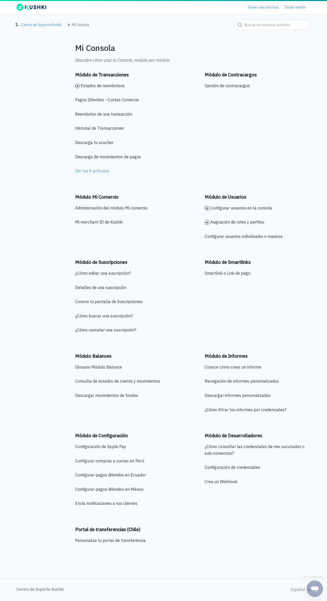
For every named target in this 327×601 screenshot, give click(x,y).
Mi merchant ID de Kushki (99, 222)
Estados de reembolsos (103, 85)
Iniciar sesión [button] (295, 7)
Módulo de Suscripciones (101, 262)
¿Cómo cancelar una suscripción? (105, 329)
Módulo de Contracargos (231, 75)
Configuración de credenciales (232, 467)
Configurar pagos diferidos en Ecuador (110, 474)
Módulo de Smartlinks (228, 262)
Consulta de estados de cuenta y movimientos (117, 381)
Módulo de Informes (226, 356)
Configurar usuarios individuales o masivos (244, 236)
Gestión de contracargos (227, 85)
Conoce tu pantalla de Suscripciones (109, 301)
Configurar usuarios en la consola (241, 207)
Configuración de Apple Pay (100, 446)
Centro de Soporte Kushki (41, 25)
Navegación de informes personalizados (242, 381)
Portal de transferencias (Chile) (107, 529)
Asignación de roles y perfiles (237, 222)
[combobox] (272, 25)
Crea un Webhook (221, 481)
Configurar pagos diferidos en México (109, 489)
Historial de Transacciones (99, 128)
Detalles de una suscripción (100, 287)
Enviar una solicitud (263, 7)
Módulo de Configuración (101, 436)
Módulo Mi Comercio (97, 197)
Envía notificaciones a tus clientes (106, 503)
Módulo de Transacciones (102, 75)
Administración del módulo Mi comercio (111, 207)
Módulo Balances (93, 356)
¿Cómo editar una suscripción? (103, 273)
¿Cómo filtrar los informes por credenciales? (245, 409)
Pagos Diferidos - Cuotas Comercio (107, 99)
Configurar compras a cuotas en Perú (109, 460)
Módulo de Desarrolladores (233, 436)
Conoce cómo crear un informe (233, 367)
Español (298, 589)
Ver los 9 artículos (92, 170)
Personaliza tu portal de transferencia (110, 540)
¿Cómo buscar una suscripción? (104, 315)
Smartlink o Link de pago (227, 273)
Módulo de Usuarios (225, 197)
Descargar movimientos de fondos (106, 395)
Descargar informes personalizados (238, 395)
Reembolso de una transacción (103, 114)
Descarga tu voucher (94, 142)
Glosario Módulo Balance (98, 367)
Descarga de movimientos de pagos (108, 156)
